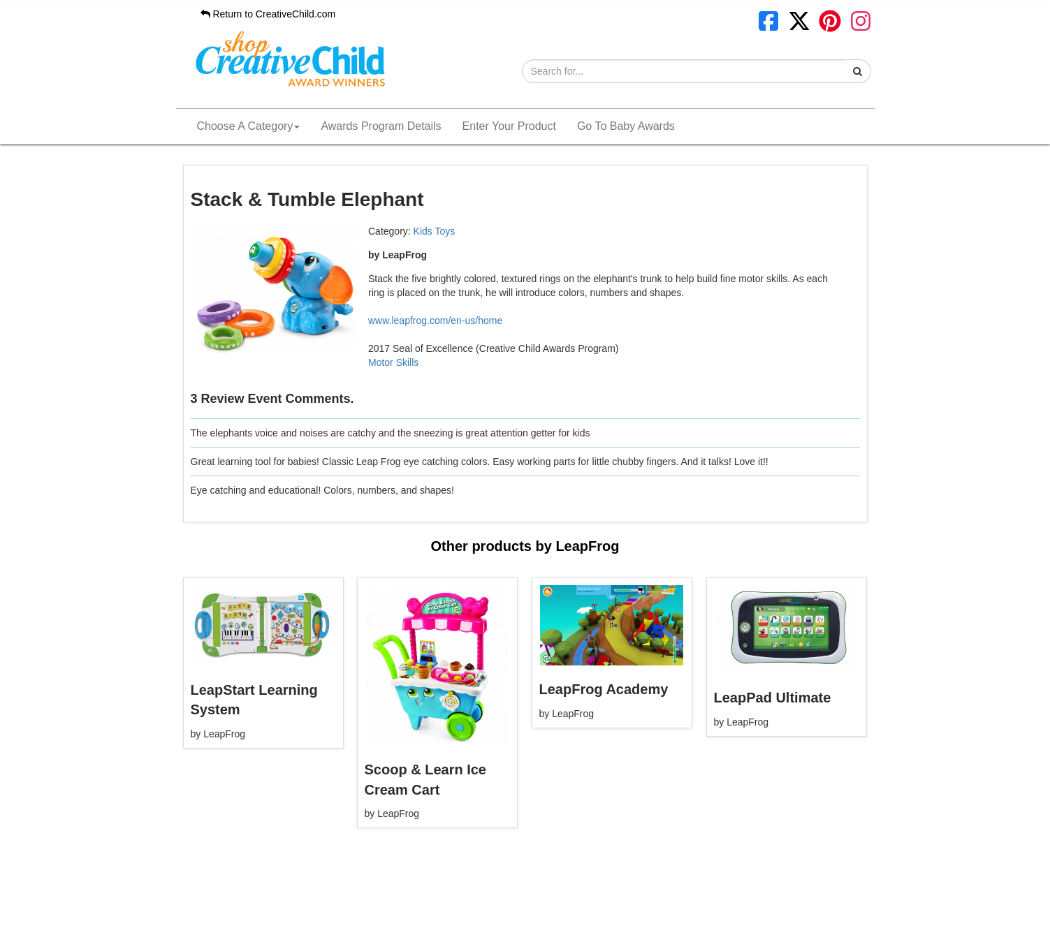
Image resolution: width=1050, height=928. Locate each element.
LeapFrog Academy (604, 689)
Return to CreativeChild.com (268, 14)
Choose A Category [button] (248, 126)
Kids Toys (434, 231)
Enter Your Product (509, 126)
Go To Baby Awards (626, 126)
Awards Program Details (381, 126)
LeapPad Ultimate (772, 697)
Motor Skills (393, 362)
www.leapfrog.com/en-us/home (435, 320)
